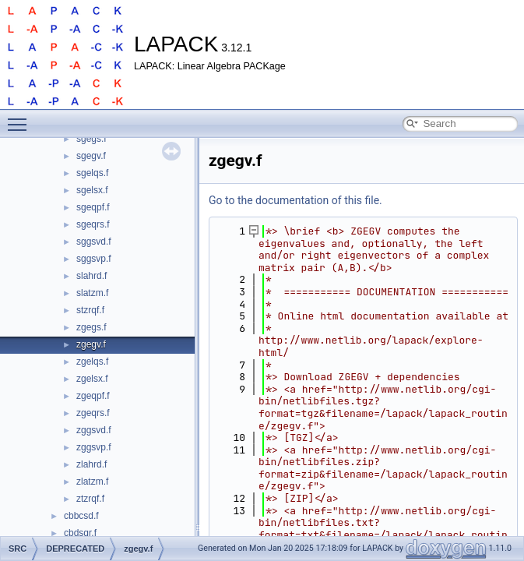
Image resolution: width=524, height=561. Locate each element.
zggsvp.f (93, 447)
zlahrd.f (91, 464)
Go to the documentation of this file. (295, 200)
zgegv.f (91, 344)
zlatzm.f (92, 481)
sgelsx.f (92, 190)
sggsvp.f (93, 258)
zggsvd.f (93, 430)
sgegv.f (91, 155)
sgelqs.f (92, 173)
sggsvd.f (93, 241)
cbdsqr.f (80, 532)
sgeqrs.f (93, 224)
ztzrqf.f (90, 498)
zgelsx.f (92, 378)
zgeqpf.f (93, 395)
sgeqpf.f (93, 207)
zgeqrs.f (93, 413)
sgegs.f (91, 138)
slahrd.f (91, 275)
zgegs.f (91, 327)
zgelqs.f (92, 361)
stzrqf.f (90, 310)
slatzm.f (92, 293)
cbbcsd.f (81, 515)
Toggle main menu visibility (21, 117)
